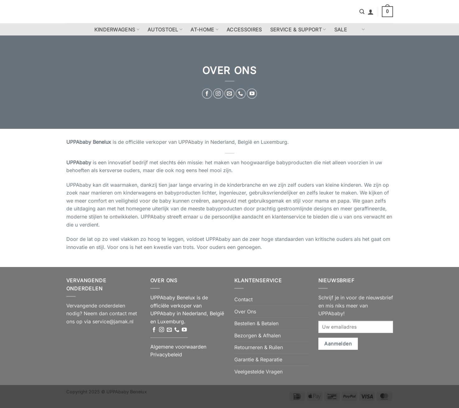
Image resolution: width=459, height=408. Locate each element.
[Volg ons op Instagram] (218, 93)
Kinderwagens (116, 29)
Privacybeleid (166, 354)
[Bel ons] (241, 93)
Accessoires (244, 29)
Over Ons (245, 311)
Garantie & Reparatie (258, 359)
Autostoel (165, 29)
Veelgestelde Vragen (258, 371)
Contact (243, 299)
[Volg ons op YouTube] (252, 93)
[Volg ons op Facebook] (207, 93)
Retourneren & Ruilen (258, 347)
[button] (361, 12)
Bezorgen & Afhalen (257, 335)
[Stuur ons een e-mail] (229, 93)
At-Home (204, 29)
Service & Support (298, 29)
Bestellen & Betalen (256, 323)
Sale (340, 29)
